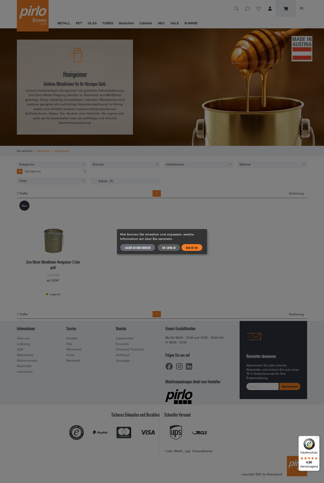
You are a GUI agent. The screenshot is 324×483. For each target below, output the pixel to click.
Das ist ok (192, 247)
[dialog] (162, 241)
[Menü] (317, 438)
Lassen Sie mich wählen (138, 247)
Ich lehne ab (169, 247)
